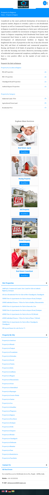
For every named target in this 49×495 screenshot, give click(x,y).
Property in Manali (8, 344)
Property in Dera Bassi (9, 419)
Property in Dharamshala (10, 380)
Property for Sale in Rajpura (11, 63)
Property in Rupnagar (9, 391)
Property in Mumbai (8, 446)
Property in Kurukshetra (10, 454)
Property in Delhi (7, 427)
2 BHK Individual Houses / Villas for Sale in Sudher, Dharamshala (23, 302)
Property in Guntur (8, 399)
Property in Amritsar (9, 340)
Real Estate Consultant (24, 271)
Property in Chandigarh (9, 438)
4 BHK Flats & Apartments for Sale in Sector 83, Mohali (20, 314)
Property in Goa (7, 403)
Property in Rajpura (8, 415)
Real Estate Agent (24, 148)
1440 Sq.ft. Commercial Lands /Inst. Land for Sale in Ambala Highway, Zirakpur (21, 289)
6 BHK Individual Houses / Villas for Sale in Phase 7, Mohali (21, 318)
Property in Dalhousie (9, 442)
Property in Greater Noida (10, 395)
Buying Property (24, 179)
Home (3, 15)
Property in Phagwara (9, 411)
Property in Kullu (7, 368)
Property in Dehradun (9, 356)
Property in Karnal (8, 360)
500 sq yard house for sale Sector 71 (13, 328)
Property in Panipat (8, 348)
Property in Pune (7, 450)
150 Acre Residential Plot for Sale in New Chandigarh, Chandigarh (23, 295)
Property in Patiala (8, 364)
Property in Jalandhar (9, 407)
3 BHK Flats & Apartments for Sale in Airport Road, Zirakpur (22, 298)
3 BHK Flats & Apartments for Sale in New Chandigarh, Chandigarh (20, 323)
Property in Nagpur (8, 376)
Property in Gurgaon (8, 431)
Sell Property (24, 209)
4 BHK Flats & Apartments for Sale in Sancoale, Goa (19, 306)
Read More (24, 152)
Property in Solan (8, 384)
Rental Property (24, 240)
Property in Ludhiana (9, 372)
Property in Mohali (8, 435)
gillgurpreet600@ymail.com (17, 483)
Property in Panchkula (9, 458)
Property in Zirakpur (9, 423)
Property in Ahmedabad (10, 387)
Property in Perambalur (10, 352)
